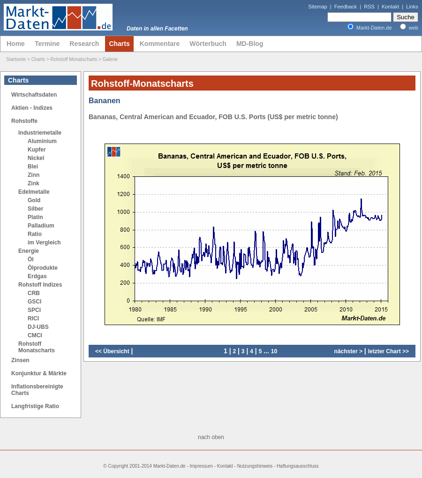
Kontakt (390, 6)
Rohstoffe (24, 121)
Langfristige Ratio (35, 406)
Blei (33, 166)
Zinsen (20, 360)
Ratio (35, 234)
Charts (119, 43)
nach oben (211, 437)
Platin (35, 217)
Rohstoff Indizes (40, 284)
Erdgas (37, 276)
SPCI (34, 310)
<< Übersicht (112, 351)
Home (16, 43)
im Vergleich (44, 242)
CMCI (35, 335)
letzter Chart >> (388, 351)
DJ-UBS (38, 327)
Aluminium (42, 141)
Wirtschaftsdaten (34, 94)
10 (274, 351)
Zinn (33, 175)
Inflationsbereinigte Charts (37, 389)
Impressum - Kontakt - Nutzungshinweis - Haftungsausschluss (254, 466)
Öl (31, 259)
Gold (34, 200)
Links (412, 6)
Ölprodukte (43, 268)
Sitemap (317, 6)
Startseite (16, 59)
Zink (33, 183)
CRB (34, 293)
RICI (33, 318)
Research (84, 43)
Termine (47, 43)
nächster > (348, 351)
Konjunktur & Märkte (39, 373)
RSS (369, 6)
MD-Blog (250, 43)
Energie (28, 251)
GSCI (34, 301)
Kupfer (37, 149)
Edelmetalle (34, 192)
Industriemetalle (39, 132)
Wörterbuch (207, 43)
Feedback (345, 6)
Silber (35, 208)
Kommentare (160, 43)
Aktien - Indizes (32, 108)
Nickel (36, 158)
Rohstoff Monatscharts (74, 59)
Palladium (41, 225)
